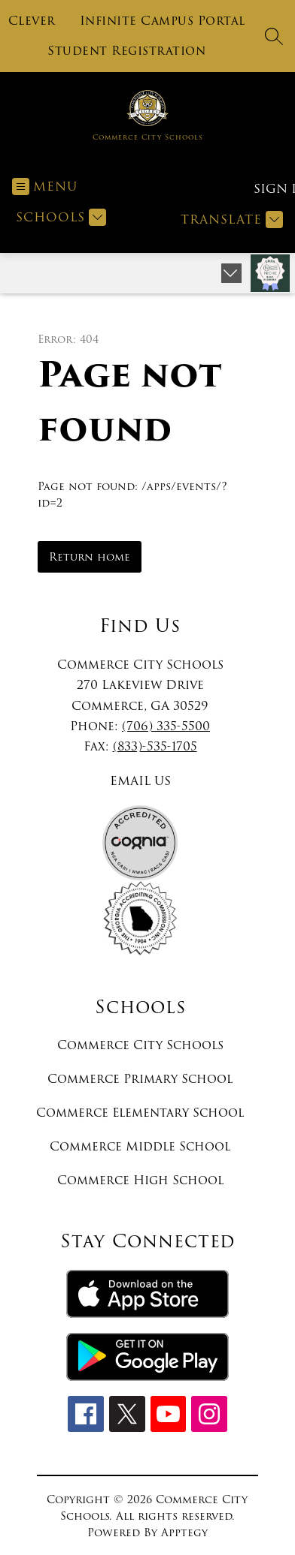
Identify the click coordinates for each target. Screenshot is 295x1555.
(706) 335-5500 (166, 726)
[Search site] (274, 36)
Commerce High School (140, 1180)
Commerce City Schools (140, 1045)
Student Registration (126, 51)
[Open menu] (45, 186)
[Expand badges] (231, 273)
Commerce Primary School (140, 1078)
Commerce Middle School (140, 1146)
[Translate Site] (230, 219)
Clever (32, 21)
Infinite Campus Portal (162, 21)
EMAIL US (140, 780)
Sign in (268, 188)
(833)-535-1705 (155, 746)
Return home (89, 557)
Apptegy (184, 1532)
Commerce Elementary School (140, 1112)
